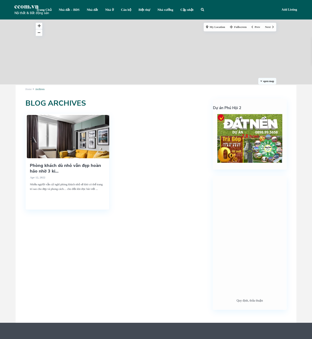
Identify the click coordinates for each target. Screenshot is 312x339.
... (97, 188)
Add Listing (289, 9)
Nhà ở (109, 9)
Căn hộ (126, 9)
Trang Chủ (44, 9)
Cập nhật (187, 9)
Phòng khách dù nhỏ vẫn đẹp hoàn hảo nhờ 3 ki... (65, 168)
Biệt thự (144, 9)
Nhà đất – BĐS (69, 9)
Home (28, 89)
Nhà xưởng (165, 9)
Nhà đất (92, 9)
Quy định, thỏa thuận (250, 300)
